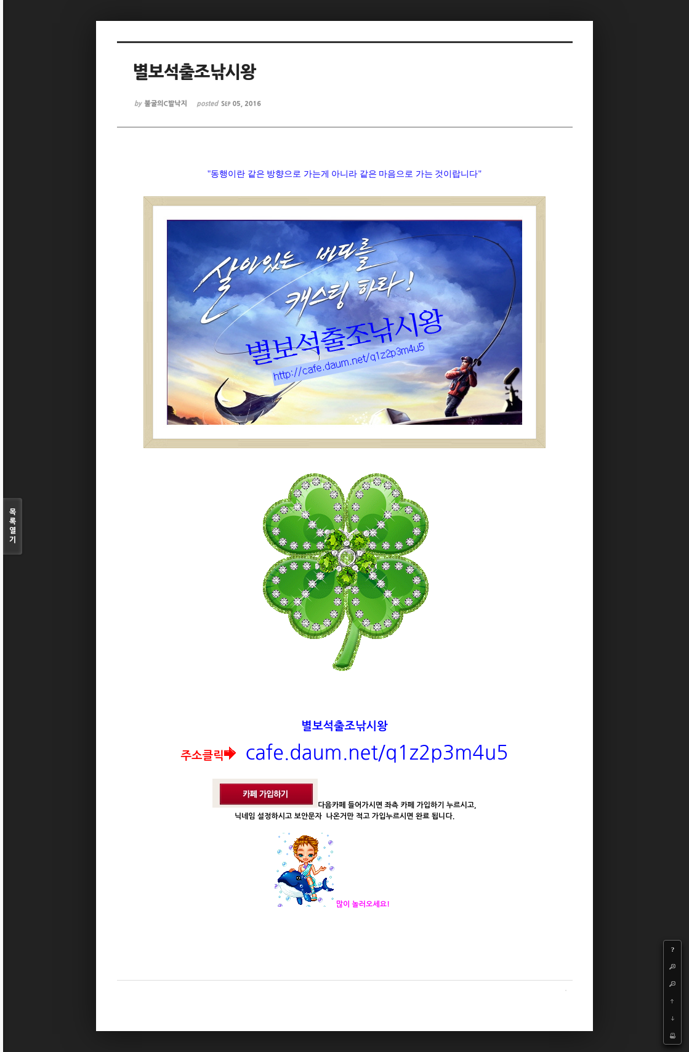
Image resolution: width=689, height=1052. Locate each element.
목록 (12, 526)
